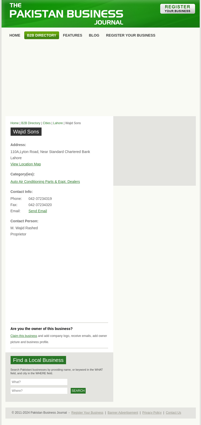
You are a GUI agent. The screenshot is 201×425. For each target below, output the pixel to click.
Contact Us (173, 412)
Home (15, 123)
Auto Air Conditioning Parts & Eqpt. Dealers (45, 182)
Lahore (58, 123)
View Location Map (26, 164)
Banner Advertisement (123, 412)
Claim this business (24, 336)
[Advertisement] (101, 79)
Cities (47, 123)
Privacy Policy (152, 412)
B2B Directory (30, 123)
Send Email (38, 211)
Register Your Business (87, 412)
